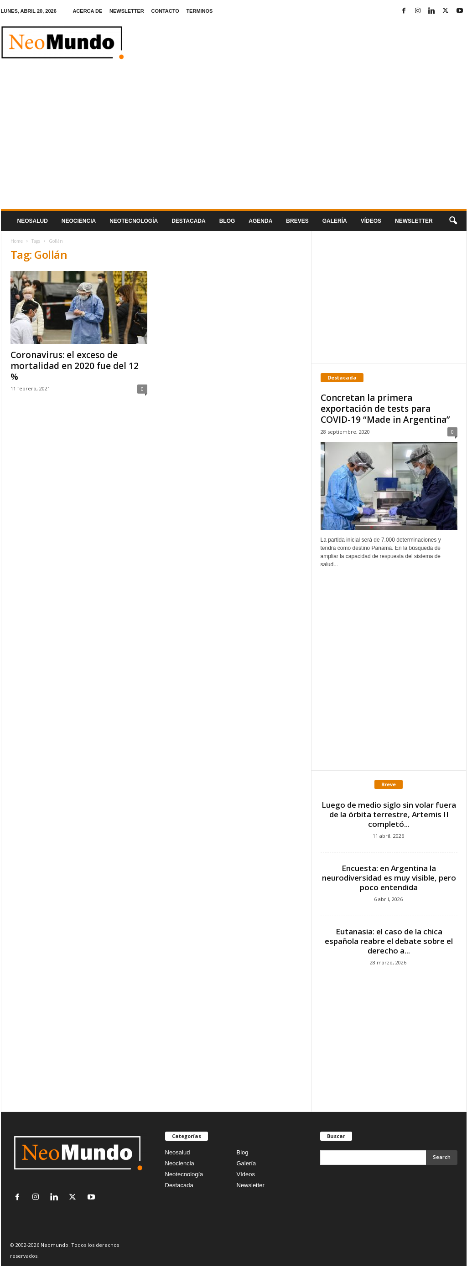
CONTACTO (165, 11)
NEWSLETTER (126, 11)
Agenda (260, 221)
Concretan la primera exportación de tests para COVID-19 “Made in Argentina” (385, 408)
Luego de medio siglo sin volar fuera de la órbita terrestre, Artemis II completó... (389, 814)
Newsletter (251, 1185)
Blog (227, 221)
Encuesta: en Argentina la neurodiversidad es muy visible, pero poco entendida (389, 877)
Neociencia (79, 221)
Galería (334, 221)
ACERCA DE (87, 11)
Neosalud (32, 221)
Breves (297, 221)
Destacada (188, 221)
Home (16, 241)
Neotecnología (184, 1174)
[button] (453, 221)
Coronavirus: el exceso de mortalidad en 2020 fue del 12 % (74, 366)
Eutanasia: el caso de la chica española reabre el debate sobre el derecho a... (389, 941)
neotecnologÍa (133, 221)
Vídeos (371, 221)
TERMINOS (199, 11)
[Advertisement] (234, 141)
